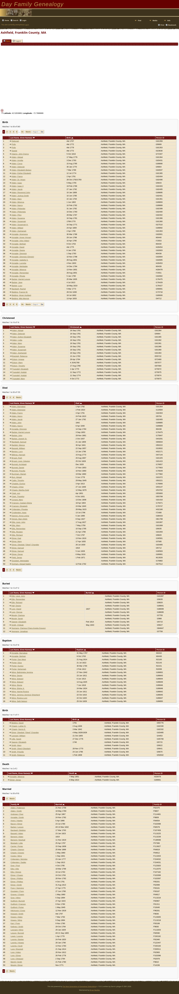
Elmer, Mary (17, 541)
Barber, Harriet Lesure (21, 279)
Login (24, 20)
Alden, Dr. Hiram (18, 180)
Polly (14, 144)
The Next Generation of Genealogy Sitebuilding (79, 986)
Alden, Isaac (17, 183)
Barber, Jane (17, 282)
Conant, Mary (17, 500)
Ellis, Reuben (17, 532)
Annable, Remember (20, 273)
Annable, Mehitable (20, 266)
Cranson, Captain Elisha (22, 503)
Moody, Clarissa (18, 615)
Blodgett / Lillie (17, 843)
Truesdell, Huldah (19, 372)
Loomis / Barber (17, 939)
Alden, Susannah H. (20, 225)
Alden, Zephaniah (19, 231)
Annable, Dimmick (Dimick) (23, 257)
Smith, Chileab (17, 625)
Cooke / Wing (16, 856)
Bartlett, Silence (18, 445)
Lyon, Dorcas (16, 612)
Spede (14, 151)
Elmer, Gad (16, 538)
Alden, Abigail (17, 157)
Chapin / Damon (17, 849)
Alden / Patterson (18, 808)
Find (139, 20)
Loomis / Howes (17, 943)
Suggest (17, 41)
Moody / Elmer (17, 965)
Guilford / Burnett (18, 901)
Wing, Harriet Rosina (20, 692)
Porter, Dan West (19, 659)
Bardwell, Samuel (19, 442)
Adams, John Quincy (20, 154)
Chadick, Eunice (18, 484)
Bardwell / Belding (18, 830)
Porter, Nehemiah (19, 669)
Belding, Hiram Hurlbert (21, 295)
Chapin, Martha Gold (20, 490)
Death (73, 773)
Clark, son (16, 493)
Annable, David (18, 247)
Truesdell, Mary (18, 379)
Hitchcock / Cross (18, 911)
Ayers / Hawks (17, 821)
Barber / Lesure (17, 827)
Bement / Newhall (18, 840)
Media (155, 20)
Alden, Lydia (17, 340)
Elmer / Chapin (17, 875)
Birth (70, 138)
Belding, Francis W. (20, 292)
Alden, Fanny (17, 176)
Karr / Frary (15, 923)
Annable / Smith (17, 817)
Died (79, 403)
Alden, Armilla (17, 160)
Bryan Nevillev (95, 990)
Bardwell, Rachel (19, 289)
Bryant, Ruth (17, 458)
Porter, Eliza (17, 663)
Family (15, 804)
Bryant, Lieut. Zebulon (21, 461)
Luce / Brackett (17, 949)
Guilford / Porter (17, 907)
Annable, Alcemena (20, 234)
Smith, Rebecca (18, 755)
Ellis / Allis (15, 869)
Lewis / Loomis (17, 936)
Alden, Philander (18, 209)
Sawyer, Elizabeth (18, 622)
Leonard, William (18, 736)
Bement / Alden (17, 837)
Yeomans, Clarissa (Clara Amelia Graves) (28, 628)
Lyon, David (16, 609)
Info (168, 20)
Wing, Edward (17, 679)
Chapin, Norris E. (18, 729)
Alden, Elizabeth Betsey (21, 170)
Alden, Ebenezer (18, 410)
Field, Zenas (17, 557)
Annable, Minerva (19, 270)
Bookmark (172, 25)
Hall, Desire (16, 606)
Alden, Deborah (18, 167)
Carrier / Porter (17, 846)
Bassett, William (18, 448)
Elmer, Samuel (18, 548)
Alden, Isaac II (17, 186)
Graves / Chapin (17, 894)
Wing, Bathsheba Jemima (22, 672)
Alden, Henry (17, 416)
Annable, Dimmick (19, 253)
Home (7, 20)
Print (162, 25)
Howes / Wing (16, 920)
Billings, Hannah (18, 455)
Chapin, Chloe (17, 487)
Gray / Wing (15, 898)
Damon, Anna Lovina (20, 516)
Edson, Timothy (18, 366)
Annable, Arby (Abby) (20, 241)
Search (15, 20)
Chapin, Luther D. (18, 726)
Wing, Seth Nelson (19, 701)
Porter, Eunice (17, 666)
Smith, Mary (16, 745)
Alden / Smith (16, 811)
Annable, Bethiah (19, 244)
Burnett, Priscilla (18, 471)
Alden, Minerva (18, 202)
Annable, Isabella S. (20, 260)
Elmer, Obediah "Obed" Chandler (25, 545)
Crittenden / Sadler (18, 862)
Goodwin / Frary (17, 891)
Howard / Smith (17, 914)
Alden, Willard (17, 228)
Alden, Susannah (19, 221)
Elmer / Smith (16, 885)
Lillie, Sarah (16, 739)
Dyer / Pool (15, 866)
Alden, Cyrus (17, 164)
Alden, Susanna (18, 218)
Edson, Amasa (18, 359)
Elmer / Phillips (17, 878)
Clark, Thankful (18, 496)
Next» (28, 132)
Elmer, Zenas (17, 554)
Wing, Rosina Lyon (19, 698)
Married (60, 804)
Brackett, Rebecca (19, 356)
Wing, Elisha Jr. (18, 688)
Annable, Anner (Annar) (21, 237)
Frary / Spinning (17, 888)
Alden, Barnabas (18, 407)
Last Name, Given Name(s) (22, 138)
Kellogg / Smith (17, 927)
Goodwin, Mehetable (20, 561)
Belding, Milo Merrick (20, 298)
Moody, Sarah (17, 619)
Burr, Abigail (17, 477)
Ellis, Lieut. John (18, 522)
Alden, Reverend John (21, 192)
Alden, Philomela (19, 212)
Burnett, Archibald (19, 464)
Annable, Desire (18, 250)
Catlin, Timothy (18, 480)
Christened (76, 327)
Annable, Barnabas (19, 653)
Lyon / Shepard (17, 959)
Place (6, 41)
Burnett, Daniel (18, 468)
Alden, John (16, 423)
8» (22, 132)
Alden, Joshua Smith (20, 196)
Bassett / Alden (17, 833)
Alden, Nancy (17, 205)
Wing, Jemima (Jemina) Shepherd (26, 695)
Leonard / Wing (17, 930)
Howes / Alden (17, 917)
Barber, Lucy (17, 286)
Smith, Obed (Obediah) (21, 749)
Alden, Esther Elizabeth (21, 173)
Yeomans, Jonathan (19, 631)
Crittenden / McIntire (19, 859)
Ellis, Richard (17, 535)
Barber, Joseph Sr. (19, 439)
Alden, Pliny (16, 215)
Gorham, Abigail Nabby (21, 564)
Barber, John (17, 435)
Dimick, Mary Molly (19, 519)
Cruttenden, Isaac (19, 513)
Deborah (15, 141)
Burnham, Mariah (19, 474)
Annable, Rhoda (18, 276)
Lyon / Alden (16, 952)
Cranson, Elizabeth (20, 506)
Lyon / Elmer (16, 955)
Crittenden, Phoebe (20, 509)
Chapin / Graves (17, 853)
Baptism (81, 650)
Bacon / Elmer (16, 824)
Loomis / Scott (16, 946)
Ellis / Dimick (16, 872)
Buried (90, 593)
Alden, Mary (17, 199)
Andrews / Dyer (17, 814)
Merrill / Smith (16, 962)
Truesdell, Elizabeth (20, 369)
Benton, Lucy (17, 451)
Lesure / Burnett (17, 933)
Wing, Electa (17, 685)
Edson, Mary (17, 363)
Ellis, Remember (18, 529)
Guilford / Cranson (18, 904)
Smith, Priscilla (17, 752)
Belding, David (17, 723)
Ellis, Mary (16, 525)
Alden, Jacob (17, 189)
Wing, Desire (17, 675)
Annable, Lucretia (19, 263)
